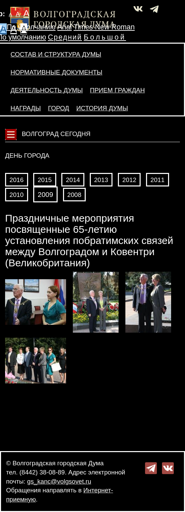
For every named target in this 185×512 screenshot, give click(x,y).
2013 (101, 179)
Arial (64, 27)
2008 (74, 194)
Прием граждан (117, 90)
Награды (26, 108)
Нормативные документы (56, 72)
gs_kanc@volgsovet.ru (59, 481)
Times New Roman (104, 27)
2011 (157, 179)
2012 (129, 179)
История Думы (102, 108)
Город (58, 108)
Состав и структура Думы (56, 54)
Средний (65, 37)
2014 (73, 179)
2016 (16, 179)
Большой (105, 37)
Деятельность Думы (47, 90)
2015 (45, 179)
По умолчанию (31, 27)
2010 (16, 194)
